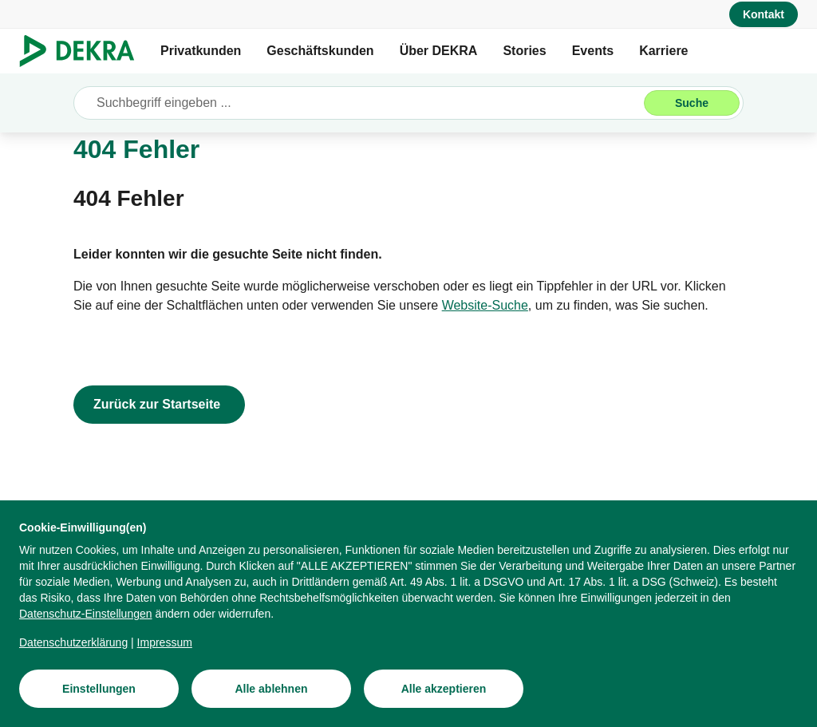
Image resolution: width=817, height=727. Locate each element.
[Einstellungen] (99, 697)
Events (593, 50)
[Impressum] (164, 650)
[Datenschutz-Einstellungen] (85, 622)
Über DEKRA (439, 50)
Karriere (663, 50)
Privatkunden (200, 50)
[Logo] (83, 51)
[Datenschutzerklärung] (73, 650)
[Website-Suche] (485, 305)
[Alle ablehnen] (271, 697)
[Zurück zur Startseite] (159, 404)
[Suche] (692, 103)
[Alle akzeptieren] (443, 697)
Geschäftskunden (319, 50)
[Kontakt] (763, 14)
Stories (524, 50)
